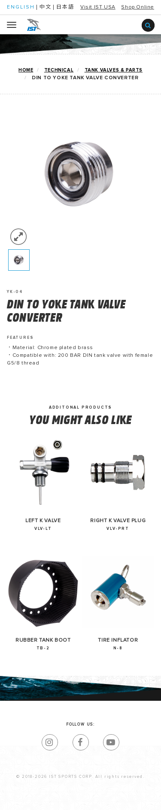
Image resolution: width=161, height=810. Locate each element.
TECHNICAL (58, 70)
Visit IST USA (97, 7)
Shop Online (137, 7)
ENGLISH (21, 7)
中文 (45, 7)
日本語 (65, 7)
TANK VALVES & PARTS (114, 70)
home (25, 70)
